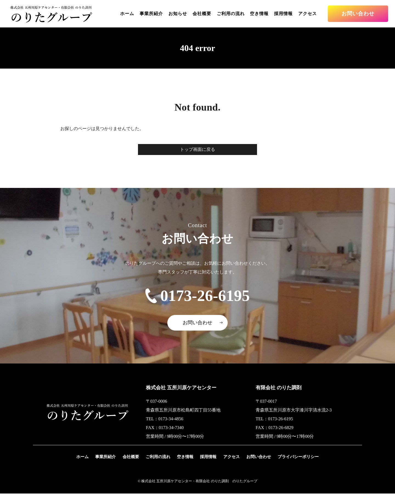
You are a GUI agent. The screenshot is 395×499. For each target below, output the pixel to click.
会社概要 (202, 13)
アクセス (307, 13)
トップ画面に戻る (197, 149)
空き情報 (259, 13)
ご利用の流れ (231, 13)
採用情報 (283, 13)
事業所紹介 (151, 13)
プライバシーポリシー (298, 462)
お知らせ (177, 13)
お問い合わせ (358, 13)
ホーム (127, 13)
